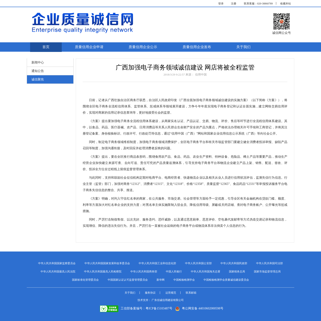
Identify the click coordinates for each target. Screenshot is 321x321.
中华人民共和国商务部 (143, 271)
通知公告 (37, 71)
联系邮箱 (191, 292)
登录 (221, 3)
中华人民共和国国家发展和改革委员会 (107, 263)
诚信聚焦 (37, 79)
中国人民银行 (174, 271)
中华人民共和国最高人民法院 (58, 271)
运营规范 (170, 292)
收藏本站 (285, 3)
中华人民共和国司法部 (269, 263)
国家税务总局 (237, 271)
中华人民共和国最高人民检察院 (102, 271)
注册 (233, 3)
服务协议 (150, 292)
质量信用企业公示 (143, 47)
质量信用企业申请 (89, 47)
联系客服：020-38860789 (258, 3)
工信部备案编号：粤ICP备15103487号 (136, 308)
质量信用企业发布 (197, 47)
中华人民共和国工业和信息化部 (157, 263)
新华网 (160, 279)
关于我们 (243, 47)
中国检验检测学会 (184, 279)
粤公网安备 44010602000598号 (199, 308)
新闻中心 (37, 62)
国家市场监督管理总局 (267, 271)
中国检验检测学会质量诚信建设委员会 (226, 279)
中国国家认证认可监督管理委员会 (128, 279)
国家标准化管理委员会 (85, 279)
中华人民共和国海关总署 (205, 271)
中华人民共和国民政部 (233, 263)
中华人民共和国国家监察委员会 (57, 263)
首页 (45, 47)
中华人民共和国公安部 (198, 263)
